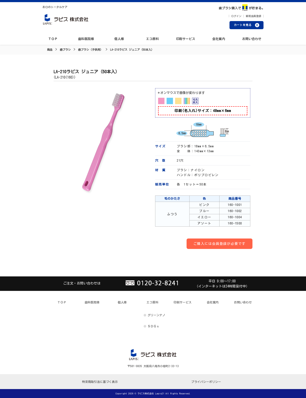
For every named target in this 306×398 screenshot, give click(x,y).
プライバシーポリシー (206, 381)
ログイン (236, 16)
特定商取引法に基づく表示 (100, 381)
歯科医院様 (86, 38)
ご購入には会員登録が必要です (219, 243)
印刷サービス (185, 38)
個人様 (119, 38)
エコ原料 (152, 38)
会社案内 (218, 38)
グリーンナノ (156, 315)
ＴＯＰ (53, 38)
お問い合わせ (251, 38)
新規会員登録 (253, 16)
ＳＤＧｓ (153, 326)
